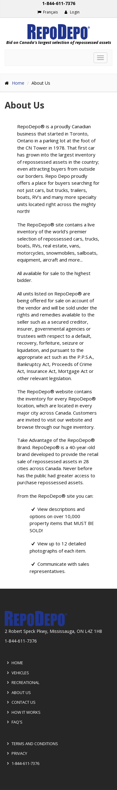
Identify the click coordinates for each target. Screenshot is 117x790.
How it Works (23, 712)
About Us (24, 105)
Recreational (22, 682)
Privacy (16, 753)
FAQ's (13, 722)
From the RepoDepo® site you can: (55, 496)
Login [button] (72, 12)
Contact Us (20, 702)
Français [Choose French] (47, 12)
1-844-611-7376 (22, 763)
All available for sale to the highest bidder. (53, 277)
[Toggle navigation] (100, 57)
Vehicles (17, 673)
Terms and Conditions (31, 743)
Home (18, 83)
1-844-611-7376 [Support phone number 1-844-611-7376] (58, 3)
